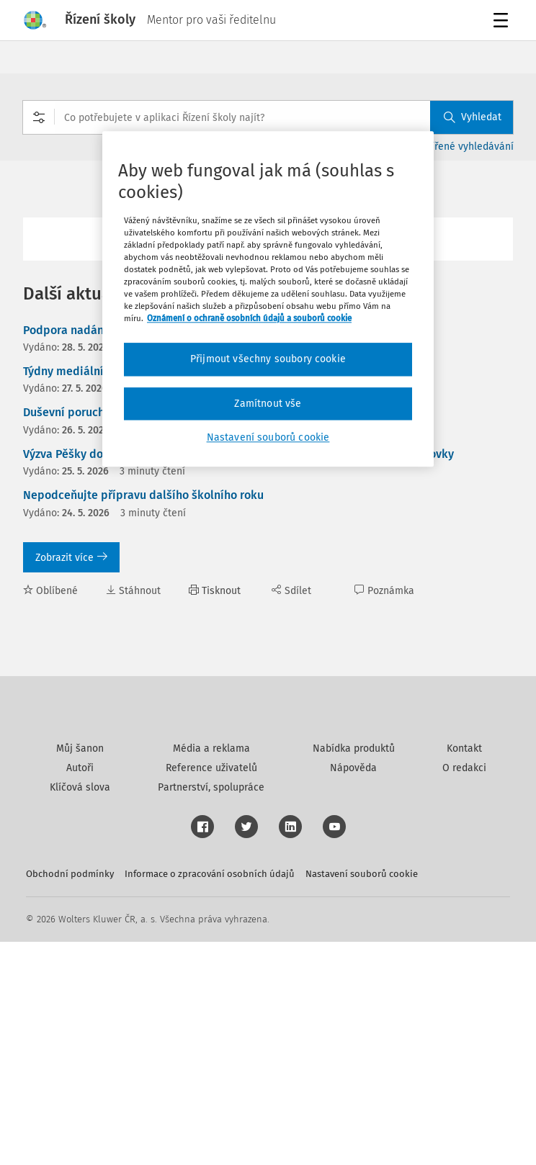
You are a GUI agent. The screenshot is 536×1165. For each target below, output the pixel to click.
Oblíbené (50, 591)
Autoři (80, 991)
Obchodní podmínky (70, 1097)
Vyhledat (472, 117)
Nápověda (353, 991)
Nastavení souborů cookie (361, 1097)
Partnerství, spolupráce (211, 1010)
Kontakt (464, 972)
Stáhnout (133, 591)
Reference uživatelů (211, 991)
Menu (503, 22)
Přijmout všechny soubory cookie (268, 360)
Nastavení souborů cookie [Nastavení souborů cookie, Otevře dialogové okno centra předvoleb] (268, 438)
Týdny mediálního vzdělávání (100, 371)
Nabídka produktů (354, 972)
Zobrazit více (71, 558)
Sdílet (291, 591)
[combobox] (268, 117)
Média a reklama (211, 972)
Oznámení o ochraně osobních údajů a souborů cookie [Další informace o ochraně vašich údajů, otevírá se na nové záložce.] (249, 319)
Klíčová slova (80, 1010)
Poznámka (384, 591)
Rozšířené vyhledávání (462, 146)
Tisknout (215, 591)
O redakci (464, 991)
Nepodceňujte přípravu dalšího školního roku (143, 495)
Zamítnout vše (267, 403)
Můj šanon (80, 972)
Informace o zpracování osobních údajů (210, 1097)
